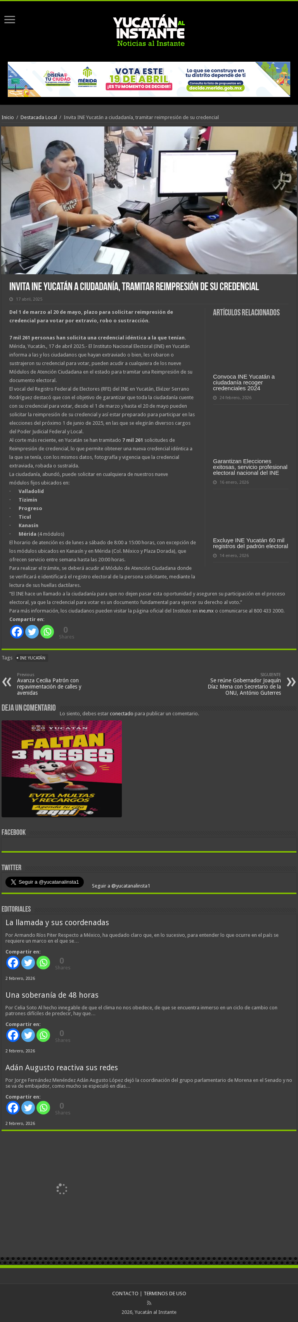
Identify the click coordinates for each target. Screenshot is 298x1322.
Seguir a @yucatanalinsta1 (120, 886)
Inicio (8, 117)
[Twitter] (32, 632)
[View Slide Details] (62, 770)
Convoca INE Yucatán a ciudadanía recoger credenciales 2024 (244, 382)
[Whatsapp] (47, 632)
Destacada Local (39, 117)
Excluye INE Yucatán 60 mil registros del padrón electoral (250, 543)
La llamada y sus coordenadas (57, 922)
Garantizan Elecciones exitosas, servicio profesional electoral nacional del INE (250, 467)
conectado (121, 713)
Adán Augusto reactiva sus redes (61, 1067)
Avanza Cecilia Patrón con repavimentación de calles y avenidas (57, 684)
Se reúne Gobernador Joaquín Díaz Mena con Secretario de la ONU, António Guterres (241, 684)
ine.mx (206, 611)
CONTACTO (125, 1293)
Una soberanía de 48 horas (52, 995)
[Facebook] (17, 632)
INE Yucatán (32, 658)
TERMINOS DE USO (165, 1293)
